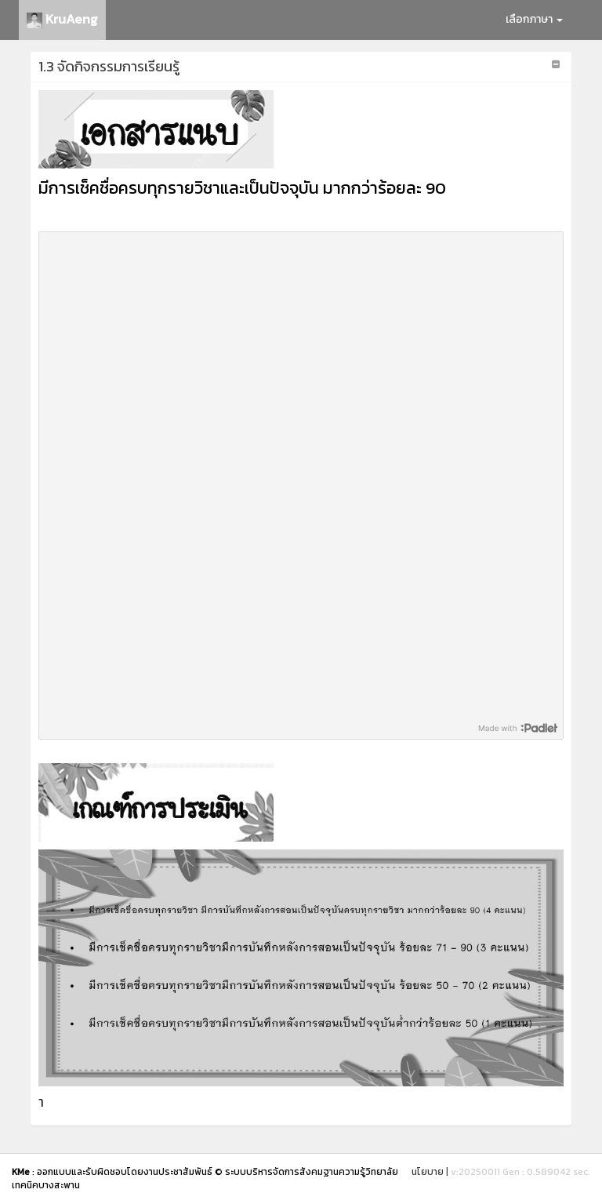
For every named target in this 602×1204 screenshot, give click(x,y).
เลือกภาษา (534, 19)
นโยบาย (428, 1172)
